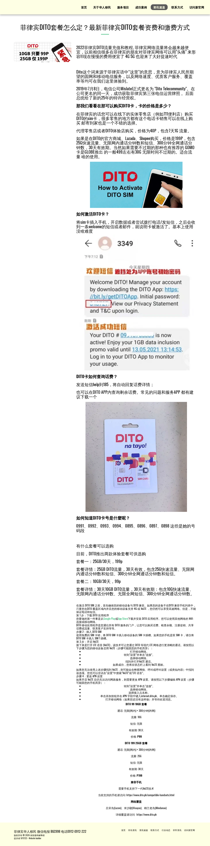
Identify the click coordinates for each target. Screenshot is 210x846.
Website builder (35, 838)
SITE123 (24, 838)
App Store (123, 619)
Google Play (109, 619)
